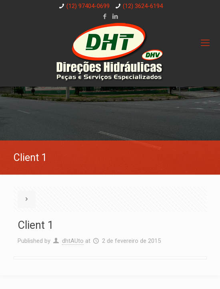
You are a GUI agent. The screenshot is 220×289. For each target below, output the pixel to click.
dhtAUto (73, 240)
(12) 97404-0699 (88, 6)
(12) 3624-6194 (143, 6)
